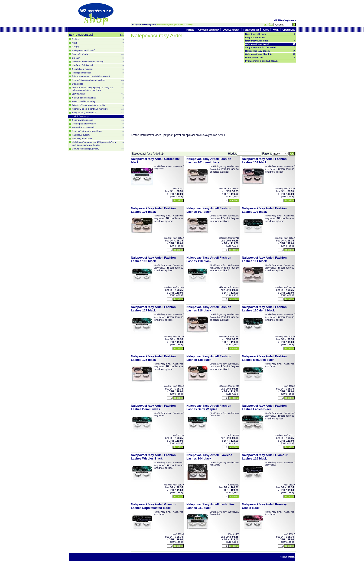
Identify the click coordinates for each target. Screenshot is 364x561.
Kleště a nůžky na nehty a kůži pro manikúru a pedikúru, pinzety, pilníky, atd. (98, 143)
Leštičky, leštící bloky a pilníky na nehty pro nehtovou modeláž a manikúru (98, 88)
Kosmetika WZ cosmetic (98, 127)
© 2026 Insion (287, 556)
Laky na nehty (98, 94)
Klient (266, 29)
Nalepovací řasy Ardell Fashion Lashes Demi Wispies (208, 407)
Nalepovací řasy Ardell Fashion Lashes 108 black (264, 209)
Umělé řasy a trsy (149, 24)
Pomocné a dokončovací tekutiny (98, 61)
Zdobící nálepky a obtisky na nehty (98, 105)
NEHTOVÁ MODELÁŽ (96, 35)
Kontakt (190, 29)
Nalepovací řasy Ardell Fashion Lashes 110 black (208, 259)
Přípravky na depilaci (98, 138)
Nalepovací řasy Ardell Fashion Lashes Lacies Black (264, 407)
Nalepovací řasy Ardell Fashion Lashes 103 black (264, 160)
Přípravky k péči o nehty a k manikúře (98, 109)
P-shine (98, 39)
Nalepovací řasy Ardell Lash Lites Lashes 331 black (210, 506)
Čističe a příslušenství (98, 65)
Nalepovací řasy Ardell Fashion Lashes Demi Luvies (153, 407)
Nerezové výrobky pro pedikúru (98, 131)
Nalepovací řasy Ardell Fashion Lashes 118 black (208, 308)
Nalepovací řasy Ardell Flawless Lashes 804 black (209, 456)
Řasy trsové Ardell (270, 37)
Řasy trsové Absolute (270, 40)
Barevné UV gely (98, 54)
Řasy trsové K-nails (270, 34)
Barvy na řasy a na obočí (98, 112)
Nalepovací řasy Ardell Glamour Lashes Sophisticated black (154, 506)
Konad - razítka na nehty (98, 101)
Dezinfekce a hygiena (98, 69)
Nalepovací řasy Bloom (270, 51)
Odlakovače (98, 84)
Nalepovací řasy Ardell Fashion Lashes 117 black (153, 308)
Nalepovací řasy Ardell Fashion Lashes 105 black (153, 209)
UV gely (98, 46)
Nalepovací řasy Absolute (270, 54)
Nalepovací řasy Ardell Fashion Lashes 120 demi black (264, 308)
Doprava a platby (231, 29)
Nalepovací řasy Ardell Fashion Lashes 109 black (153, 259)
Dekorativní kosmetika (98, 120)
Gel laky (98, 58)
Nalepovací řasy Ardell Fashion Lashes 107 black (208, 209)
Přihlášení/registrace (285, 20)
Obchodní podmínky (208, 29)
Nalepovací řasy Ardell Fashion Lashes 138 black (208, 358)
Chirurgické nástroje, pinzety (98, 149)
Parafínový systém (98, 135)
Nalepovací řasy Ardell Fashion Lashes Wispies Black (153, 456)
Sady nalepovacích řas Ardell (270, 47)
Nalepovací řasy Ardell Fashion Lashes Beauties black (264, 358)
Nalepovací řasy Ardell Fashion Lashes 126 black (153, 358)
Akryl (98, 43)
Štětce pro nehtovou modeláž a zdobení (98, 76)
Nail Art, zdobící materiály (98, 98)
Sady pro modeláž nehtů (83, 50)
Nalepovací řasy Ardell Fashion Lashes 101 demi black (208, 160)
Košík (276, 29)
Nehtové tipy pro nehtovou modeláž (98, 80)
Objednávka (288, 29)
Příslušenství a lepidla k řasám (270, 61)
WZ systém (136, 24)
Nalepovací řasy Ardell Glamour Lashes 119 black (265, 456)
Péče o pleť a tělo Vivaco (98, 124)
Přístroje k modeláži (98, 73)
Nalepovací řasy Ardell (270, 44)
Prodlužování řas (270, 57)
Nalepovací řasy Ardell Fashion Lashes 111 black (264, 259)
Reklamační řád (251, 29)
